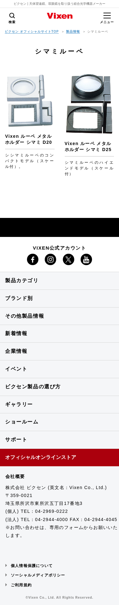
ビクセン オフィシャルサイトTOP (32, 31)
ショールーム (22, 421)
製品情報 (73, 31)
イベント (16, 369)
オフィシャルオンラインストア (40, 457)
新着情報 (16, 333)
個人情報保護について (32, 566)
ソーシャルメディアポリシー (38, 575)
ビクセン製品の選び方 (33, 386)
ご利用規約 (21, 585)
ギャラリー (19, 404)
